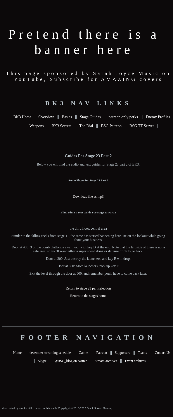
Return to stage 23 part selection (88, 288)
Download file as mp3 (88, 196)
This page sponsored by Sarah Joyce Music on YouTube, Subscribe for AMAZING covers (88, 76)
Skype (42, 361)
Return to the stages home (88, 296)
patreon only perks (123, 117)
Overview (46, 117)
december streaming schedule (50, 352)
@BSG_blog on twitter (70, 361)
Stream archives (106, 361)
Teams (142, 352)
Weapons (36, 126)
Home (17, 352)
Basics (67, 117)
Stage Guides (90, 117)
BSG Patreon (111, 126)
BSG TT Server (142, 126)
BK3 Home (22, 117)
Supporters (122, 352)
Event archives (135, 361)
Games (83, 352)
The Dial (86, 126)
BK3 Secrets (61, 126)
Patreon (101, 352)
